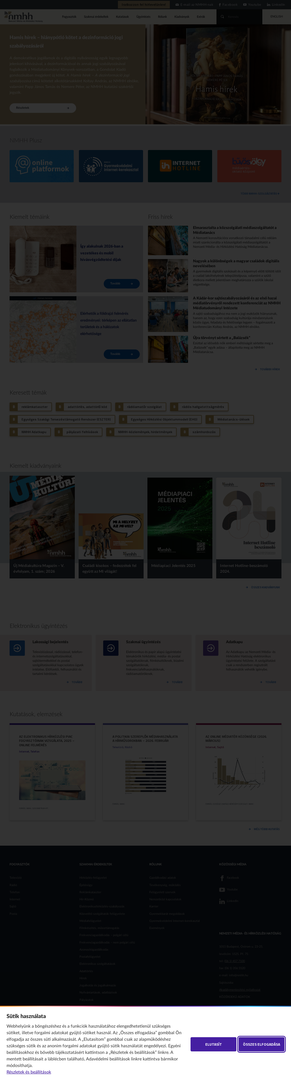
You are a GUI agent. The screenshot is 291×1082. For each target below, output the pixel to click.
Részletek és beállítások (29, 1072)
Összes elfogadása (261, 1044)
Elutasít (213, 1044)
